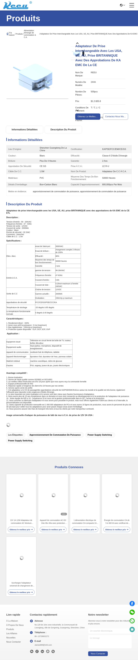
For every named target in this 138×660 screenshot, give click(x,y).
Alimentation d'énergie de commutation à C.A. (30, 33)
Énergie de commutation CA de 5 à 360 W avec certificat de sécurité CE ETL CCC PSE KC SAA (116, 522)
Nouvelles (10, 638)
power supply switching (100, 435)
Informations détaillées (25, 129)
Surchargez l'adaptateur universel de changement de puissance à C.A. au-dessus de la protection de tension (21, 584)
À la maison (12, 34)
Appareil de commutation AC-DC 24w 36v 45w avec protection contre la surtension (53, 522)
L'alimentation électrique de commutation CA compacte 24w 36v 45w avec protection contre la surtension (85, 522)
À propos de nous (15, 625)
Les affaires (11, 633)
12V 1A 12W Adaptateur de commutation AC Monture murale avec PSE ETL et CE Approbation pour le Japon (21, 522)
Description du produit (63, 129)
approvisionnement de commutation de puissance (55, 435)
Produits (19, 34)
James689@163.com (43, 645)
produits (10, 629)
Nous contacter (13, 642)
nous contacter (98, 654)
